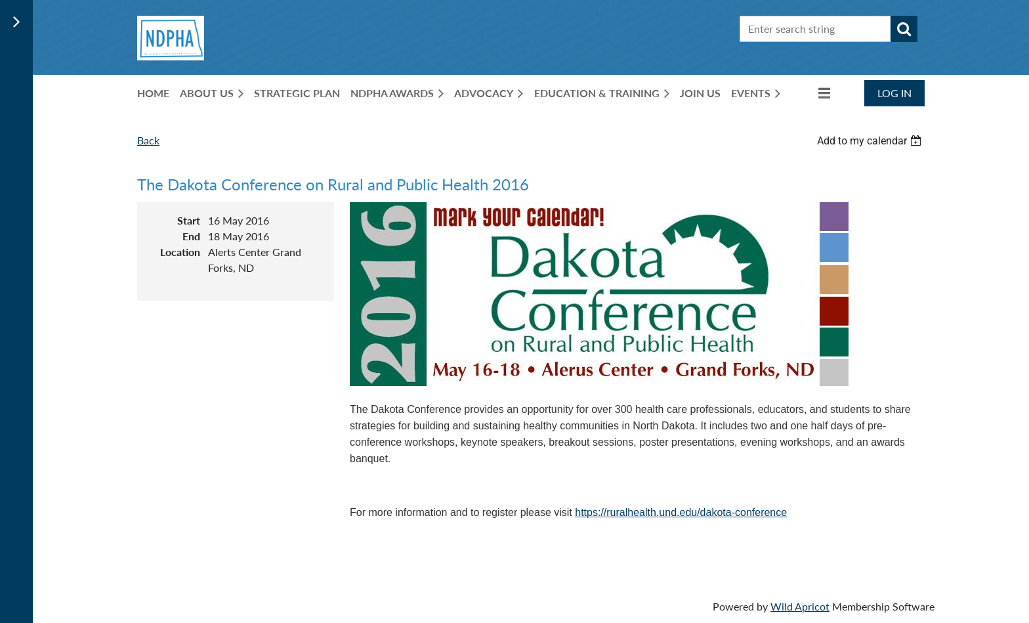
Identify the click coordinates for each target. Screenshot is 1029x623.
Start (188, 220)
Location (180, 252)
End (191, 236)
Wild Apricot (800, 606)
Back (148, 140)
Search (904, 29)
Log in (894, 93)
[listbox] (871, 141)
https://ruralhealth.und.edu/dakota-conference (681, 512)
